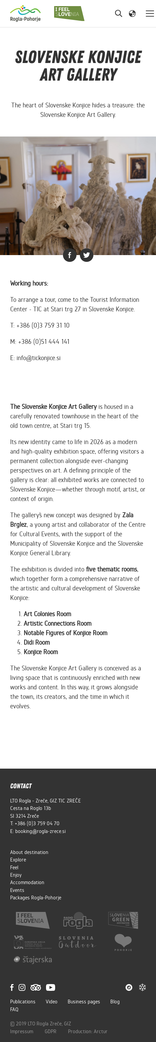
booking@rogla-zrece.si (40, 831)
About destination (29, 852)
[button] (132, 13)
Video (52, 1002)
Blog (115, 1002)
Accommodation (27, 882)
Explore (18, 860)
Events (17, 890)
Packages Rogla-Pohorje (35, 898)
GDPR (51, 1031)
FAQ (14, 1009)
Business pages (84, 1002)
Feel (14, 867)
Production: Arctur (88, 1031)
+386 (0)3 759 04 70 (37, 823)
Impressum (22, 1031)
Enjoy (16, 875)
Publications (23, 1002)
